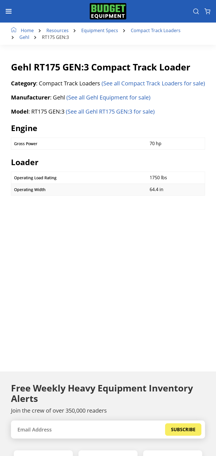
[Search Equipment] (196, 11)
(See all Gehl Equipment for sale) (108, 97)
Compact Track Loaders (156, 30)
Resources (57, 30)
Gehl (24, 37)
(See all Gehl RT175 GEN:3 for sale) (110, 111)
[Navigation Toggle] (10, 11)
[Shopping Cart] (207, 11)
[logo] (108, 11)
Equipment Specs (99, 30)
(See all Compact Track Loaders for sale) (153, 83)
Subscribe (183, 429)
